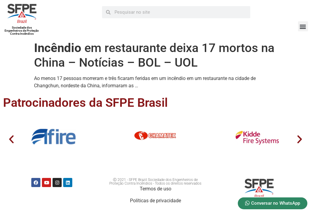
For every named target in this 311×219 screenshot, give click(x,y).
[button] (303, 26)
